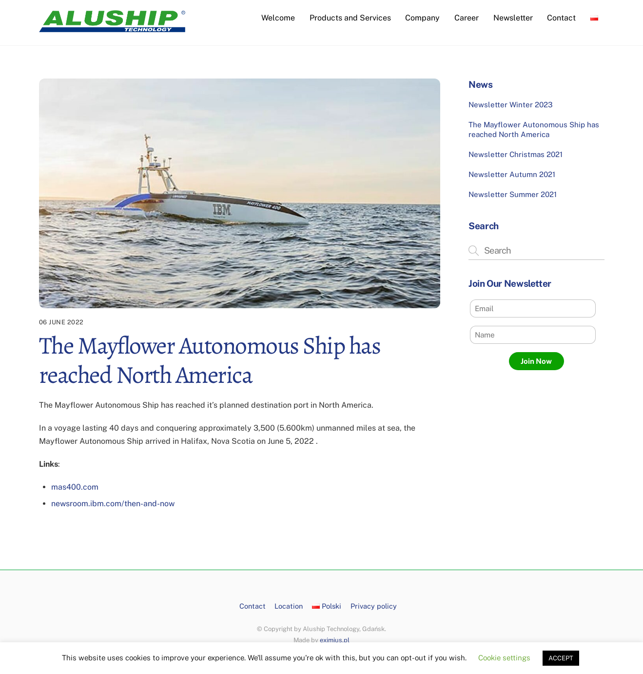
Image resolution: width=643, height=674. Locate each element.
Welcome (278, 17)
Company (422, 17)
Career (466, 17)
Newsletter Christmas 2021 (515, 154)
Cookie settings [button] (504, 658)
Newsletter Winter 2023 (510, 104)
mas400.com (74, 487)
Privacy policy (374, 606)
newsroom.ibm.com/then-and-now (113, 503)
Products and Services (350, 17)
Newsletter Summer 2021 (512, 194)
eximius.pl (335, 640)
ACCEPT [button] (560, 658)
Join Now (536, 361)
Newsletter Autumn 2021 (511, 174)
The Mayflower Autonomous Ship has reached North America (533, 129)
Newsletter (513, 17)
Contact (561, 17)
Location (288, 606)
